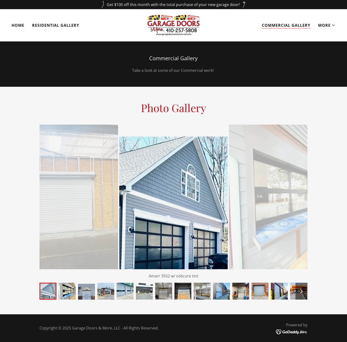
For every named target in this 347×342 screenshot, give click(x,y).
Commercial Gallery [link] (286, 25)
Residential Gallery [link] (55, 25)
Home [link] (18, 25)
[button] (326, 25)
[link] (173, 24)
